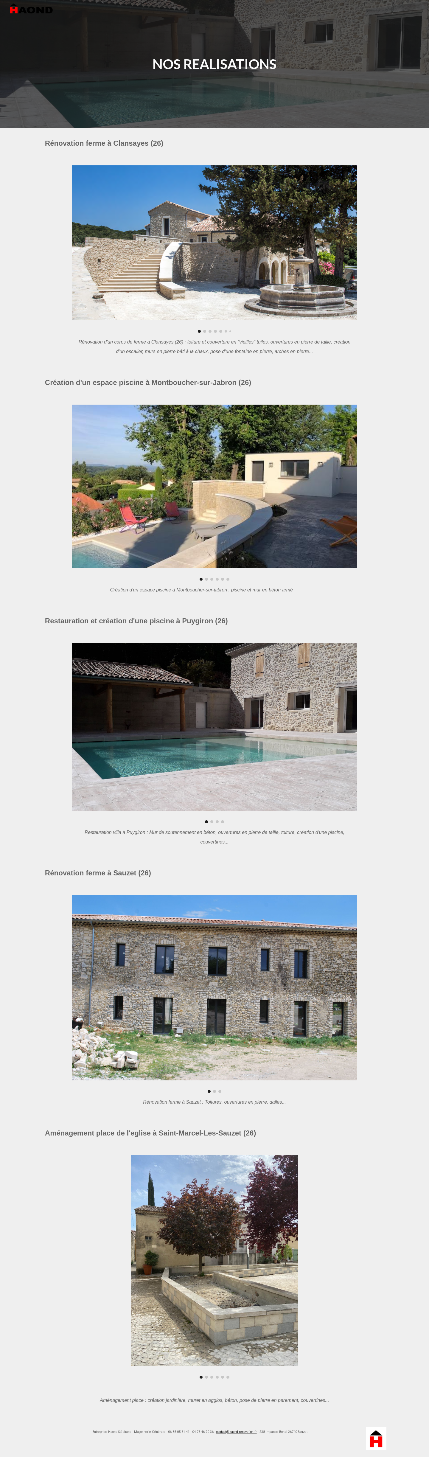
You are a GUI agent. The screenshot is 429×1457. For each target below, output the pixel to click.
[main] (214, 64)
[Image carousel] (214, 249)
